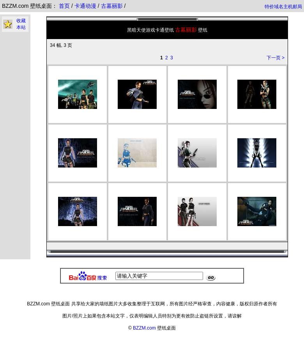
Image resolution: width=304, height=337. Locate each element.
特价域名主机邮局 (283, 6)
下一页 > (276, 58)
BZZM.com (144, 328)
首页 (64, 6)
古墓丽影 (112, 6)
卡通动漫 (86, 6)
